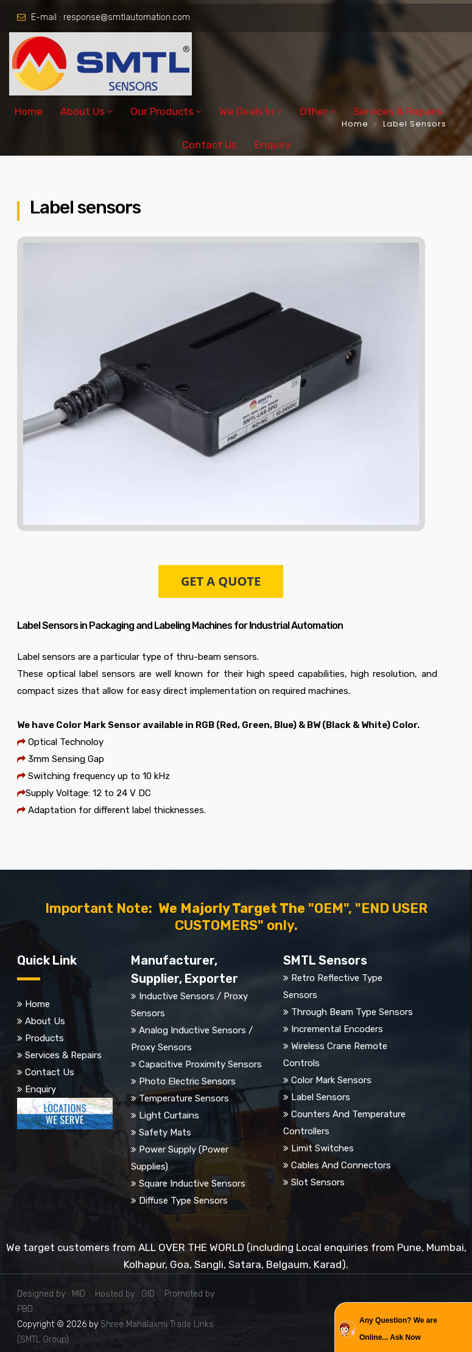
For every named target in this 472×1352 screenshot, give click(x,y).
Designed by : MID (55, 1294)
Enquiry (273, 145)
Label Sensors (320, 1097)
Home (29, 111)
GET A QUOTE (221, 581)
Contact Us (209, 145)
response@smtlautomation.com (126, 17)
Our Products (162, 111)
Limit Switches (322, 1148)
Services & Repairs (398, 111)
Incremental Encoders (337, 1029)
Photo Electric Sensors (187, 1081)
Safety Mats (165, 1132)
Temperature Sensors (184, 1098)
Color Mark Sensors (331, 1080)
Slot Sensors (318, 1182)
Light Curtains (169, 1115)
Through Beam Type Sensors (352, 1012)
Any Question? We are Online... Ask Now (398, 1329)
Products (44, 1038)
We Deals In (246, 111)
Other (314, 111)
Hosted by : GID (128, 1294)
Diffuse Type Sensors (183, 1200)
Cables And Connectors (341, 1165)
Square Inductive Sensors (192, 1183)
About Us (82, 111)
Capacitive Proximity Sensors (200, 1064)
